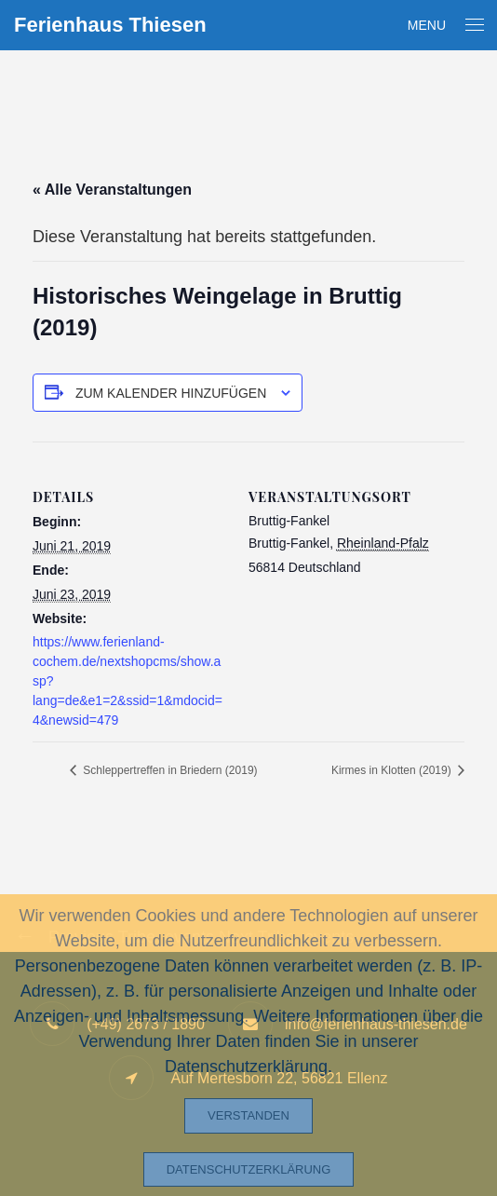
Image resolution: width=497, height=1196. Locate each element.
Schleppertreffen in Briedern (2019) (169, 770)
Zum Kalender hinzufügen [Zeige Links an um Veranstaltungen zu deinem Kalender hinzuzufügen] (170, 393)
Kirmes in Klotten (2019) (392, 770)
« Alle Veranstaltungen (112, 189)
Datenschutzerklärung (249, 1169)
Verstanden (248, 1115)
